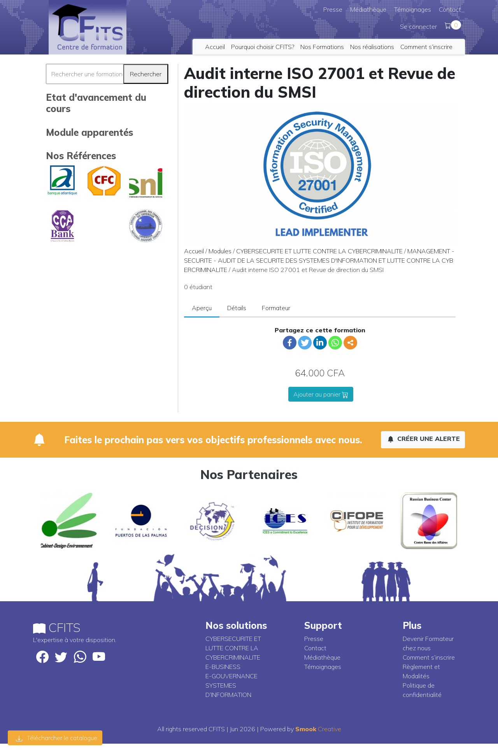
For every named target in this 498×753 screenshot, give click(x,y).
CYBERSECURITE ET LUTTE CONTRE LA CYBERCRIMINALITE (319, 251)
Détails (236, 308)
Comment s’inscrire (426, 47)
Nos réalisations (372, 47)
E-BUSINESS (222, 667)
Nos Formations (322, 47)
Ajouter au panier (320, 394)
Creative (318, 729)
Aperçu (202, 308)
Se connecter (418, 26)
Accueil (215, 47)
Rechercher (145, 74)
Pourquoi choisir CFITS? (262, 47)
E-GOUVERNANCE (231, 676)
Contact (450, 9)
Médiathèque (368, 9)
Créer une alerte (424, 438)
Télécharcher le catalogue (56, 738)
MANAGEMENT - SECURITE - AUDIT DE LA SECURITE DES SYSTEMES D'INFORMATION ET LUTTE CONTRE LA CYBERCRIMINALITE (319, 260)
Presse (332, 9)
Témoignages (412, 9)
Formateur (276, 308)
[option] (69, 520)
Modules (220, 251)
